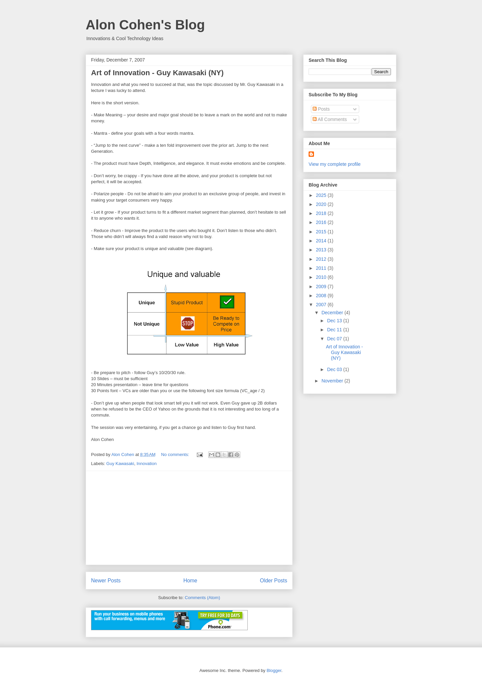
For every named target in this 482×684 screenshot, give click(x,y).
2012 (322, 259)
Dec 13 (335, 320)
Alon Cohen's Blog (145, 24)
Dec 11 (335, 329)
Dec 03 (335, 369)
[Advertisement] (189, 518)
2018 (322, 213)
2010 (322, 277)
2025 (322, 195)
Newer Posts (105, 580)
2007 (322, 304)
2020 (322, 204)
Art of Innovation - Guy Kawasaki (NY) (157, 73)
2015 (322, 231)
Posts (321, 109)
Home (190, 580)
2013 (322, 249)
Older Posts (273, 580)
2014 (322, 240)
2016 (322, 222)
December (332, 312)
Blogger (273, 670)
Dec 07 (335, 338)
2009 (322, 286)
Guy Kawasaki (120, 463)
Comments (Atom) (202, 597)
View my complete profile (334, 164)
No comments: (175, 454)
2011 (322, 268)
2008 (322, 295)
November (332, 380)
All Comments (330, 119)
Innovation (147, 463)
